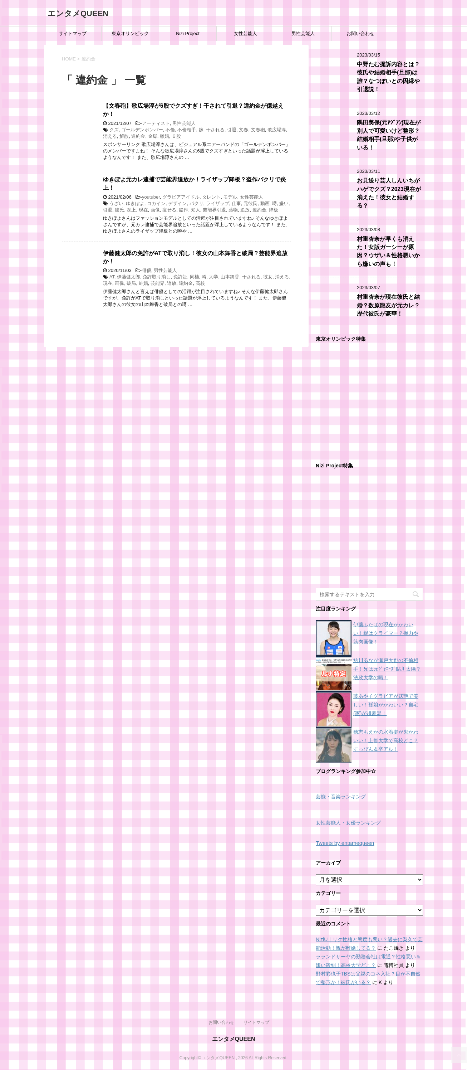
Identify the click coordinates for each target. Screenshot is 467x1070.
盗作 (183, 210)
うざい (116, 203)
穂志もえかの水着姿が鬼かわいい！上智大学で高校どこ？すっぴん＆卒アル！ (385, 740)
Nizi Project (188, 33)
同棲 (194, 276)
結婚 (143, 283)
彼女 (267, 276)
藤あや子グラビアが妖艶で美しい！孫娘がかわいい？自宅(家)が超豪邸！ (385, 704)
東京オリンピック (130, 33)
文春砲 (258, 129)
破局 (131, 283)
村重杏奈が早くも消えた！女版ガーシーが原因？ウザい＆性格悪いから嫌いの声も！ (388, 251)
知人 (195, 210)
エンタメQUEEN (78, 13)
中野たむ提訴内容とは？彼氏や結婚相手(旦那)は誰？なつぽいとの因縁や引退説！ (388, 76)
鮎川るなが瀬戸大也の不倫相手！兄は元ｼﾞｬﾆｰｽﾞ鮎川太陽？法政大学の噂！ (387, 668)
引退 (231, 129)
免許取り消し (157, 276)
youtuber (151, 197)
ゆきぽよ (135, 203)
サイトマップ (73, 33)
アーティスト (156, 123)
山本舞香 (230, 276)
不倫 (170, 129)
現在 (143, 210)
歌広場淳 (276, 129)
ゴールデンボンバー (142, 129)
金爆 (152, 136)
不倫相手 (186, 129)
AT (111, 276)
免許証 (180, 276)
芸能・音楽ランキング (341, 796)
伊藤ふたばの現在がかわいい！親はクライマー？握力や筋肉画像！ (385, 633)
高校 (200, 283)
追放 (245, 210)
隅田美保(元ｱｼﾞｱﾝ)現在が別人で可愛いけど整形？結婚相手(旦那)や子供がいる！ (389, 135)
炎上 (131, 210)
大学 (213, 276)
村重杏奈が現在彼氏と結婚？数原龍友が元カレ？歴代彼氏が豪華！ (388, 305)
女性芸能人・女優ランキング (348, 823)
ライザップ (217, 203)
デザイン (177, 203)
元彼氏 (250, 203)
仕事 (236, 203)
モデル (230, 197)
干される (215, 129)
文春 (243, 129)
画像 (155, 210)
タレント (211, 197)
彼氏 (119, 210)
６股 (176, 136)
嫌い (284, 203)
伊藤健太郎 (128, 276)
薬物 (233, 210)
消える (110, 136)
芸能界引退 (214, 210)
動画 (265, 203)
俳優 (146, 270)
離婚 (164, 136)
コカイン (156, 203)
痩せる (169, 210)
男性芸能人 (303, 33)
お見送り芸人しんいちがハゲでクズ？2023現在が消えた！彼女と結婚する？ (389, 193)
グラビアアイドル (181, 197)
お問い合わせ (360, 33)
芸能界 (157, 283)
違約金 (138, 136)
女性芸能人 (245, 33)
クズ (114, 129)
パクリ (196, 203)
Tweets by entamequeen (345, 843)
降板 (273, 210)
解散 (124, 136)
